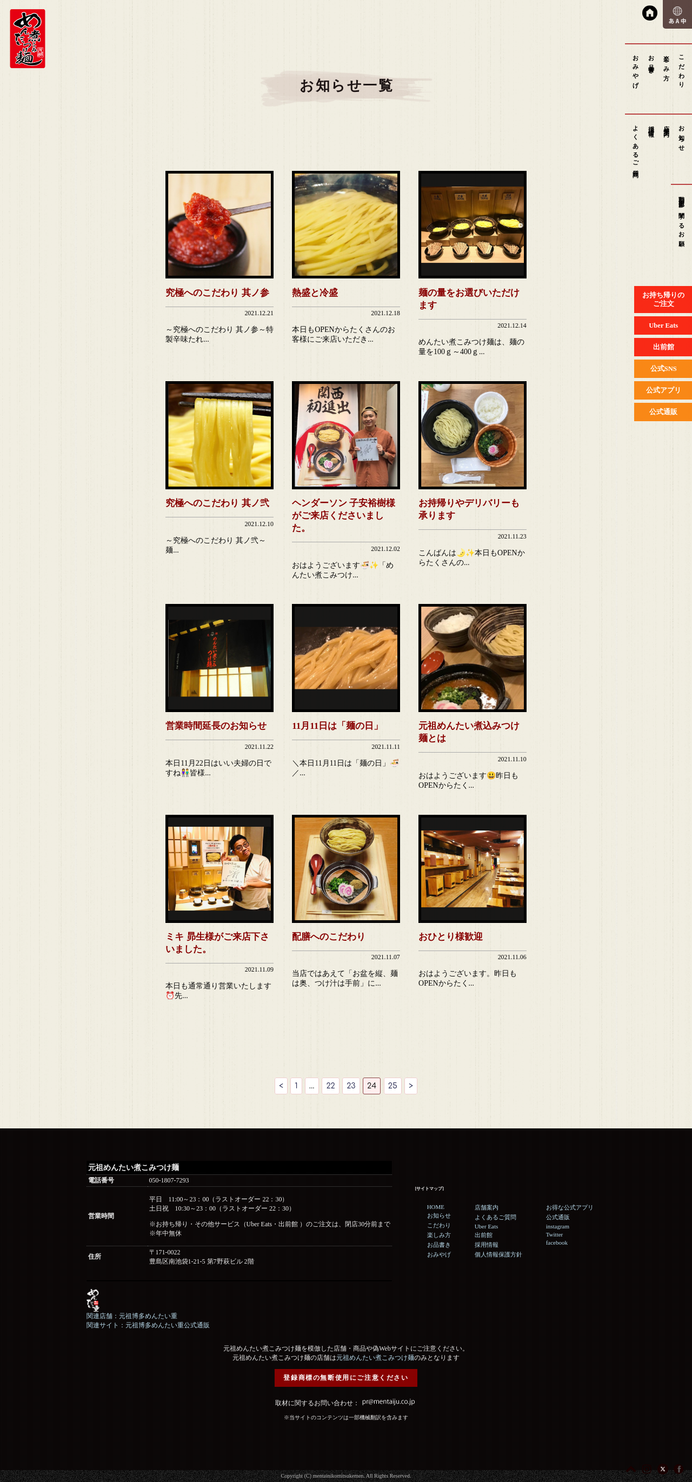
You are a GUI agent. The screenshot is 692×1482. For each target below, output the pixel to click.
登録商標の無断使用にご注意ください (345, 1377)
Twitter (554, 1234)
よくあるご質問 (636, 145)
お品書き (651, 61)
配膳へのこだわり (328, 937)
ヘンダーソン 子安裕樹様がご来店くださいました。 (343, 515)
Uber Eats (486, 1226)
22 (330, 1086)
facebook (557, 1242)
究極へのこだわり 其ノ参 (217, 293)
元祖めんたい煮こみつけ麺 (375, 1357)
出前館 (484, 1235)
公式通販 (558, 1217)
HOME (435, 1207)
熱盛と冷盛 (315, 293)
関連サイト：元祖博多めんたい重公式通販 (148, 1325)
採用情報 (651, 124)
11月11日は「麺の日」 (337, 726)
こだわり (681, 68)
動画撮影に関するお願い (681, 219)
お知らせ (681, 135)
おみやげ (636, 68)
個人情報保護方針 (498, 1254)
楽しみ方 (666, 61)
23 (351, 1086)
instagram (557, 1226)
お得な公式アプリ (570, 1207)
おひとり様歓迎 (450, 937)
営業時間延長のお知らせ (216, 726)
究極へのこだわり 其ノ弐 (217, 503)
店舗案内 (666, 124)
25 (392, 1086)
